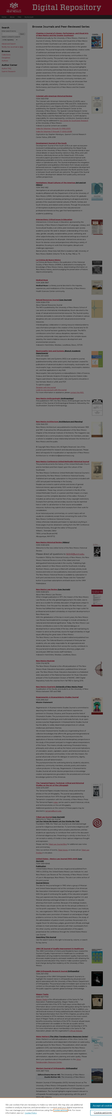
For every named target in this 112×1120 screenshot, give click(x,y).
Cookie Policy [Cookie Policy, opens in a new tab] (31, 1113)
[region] (56, 1109)
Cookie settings (61, 1110)
